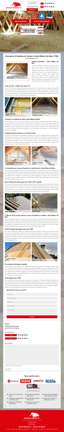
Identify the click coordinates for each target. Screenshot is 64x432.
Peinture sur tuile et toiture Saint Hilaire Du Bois (33, 402)
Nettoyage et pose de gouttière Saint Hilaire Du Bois (16, 399)
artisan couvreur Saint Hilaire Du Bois (16, 395)
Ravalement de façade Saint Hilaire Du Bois (33, 395)
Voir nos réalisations (41, 21)
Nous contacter (20, 21)
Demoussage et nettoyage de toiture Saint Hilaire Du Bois (51, 395)
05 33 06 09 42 (49, 3)
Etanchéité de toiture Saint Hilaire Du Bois (33, 399)
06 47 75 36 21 (49, 7)
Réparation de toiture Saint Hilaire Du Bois (15, 402)
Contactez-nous (52, 429)
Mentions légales (38, 429)
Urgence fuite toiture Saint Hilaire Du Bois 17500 (50, 399)
